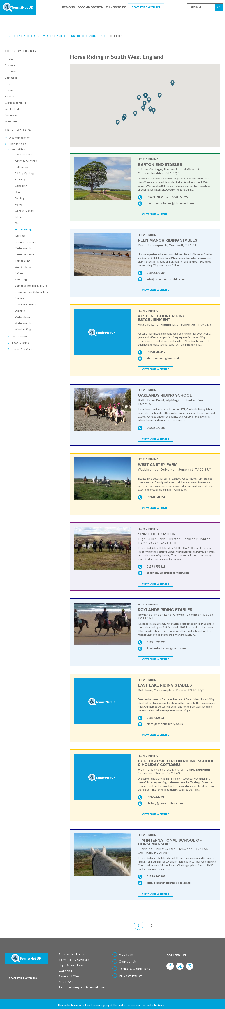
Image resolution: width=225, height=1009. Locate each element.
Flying (19, 204)
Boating (20, 179)
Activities (95, 36)
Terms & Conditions (134, 967)
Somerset (11, 115)
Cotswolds (12, 71)
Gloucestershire (15, 102)
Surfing (19, 298)
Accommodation (90, 7)
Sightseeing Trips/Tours (31, 285)
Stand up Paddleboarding (31, 291)
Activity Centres (26, 160)
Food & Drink (20, 342)
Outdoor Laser (24, 254)
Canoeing (21, 185)
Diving (19, 191)
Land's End (12, 108)
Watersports (23, 323)
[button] (172, 83)
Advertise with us (23, 977)
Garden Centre (25, 210)
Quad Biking (23, 266)
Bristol (9, 58)
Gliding (19, 216)
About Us (126, 953)
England (23, 36)
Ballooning (22, 166)
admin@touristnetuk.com (87, 986)
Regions (68, 7)
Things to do (116, 7)
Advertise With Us (146, 7)
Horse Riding (23, 229)
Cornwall (10, 65)
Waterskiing (23, 316)
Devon (9, 83)
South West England (48, 36)
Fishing (19, 198)
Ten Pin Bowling (25, 304)
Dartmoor (11, 77)
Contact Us (128, 960)
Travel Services (22, 349)
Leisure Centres (25, 241)
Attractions (20, 336)
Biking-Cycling (24, 173)
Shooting (21, 279)
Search (219, 7)
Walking (20, 310)
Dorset (9, 90)
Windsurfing (23, 329)
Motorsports (23, 248)
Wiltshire (11, 121)
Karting (20, 235)
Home (8, 36)
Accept (163, 1005)
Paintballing (23, 260)
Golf (18, 223)
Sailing (19, 273)
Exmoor (10, 96)
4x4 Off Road (23, 154)
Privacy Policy (130, 974)
